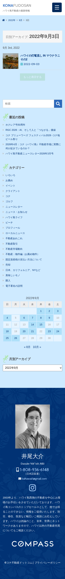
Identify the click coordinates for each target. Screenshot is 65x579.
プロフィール (13, 227)
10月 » (37, 347)
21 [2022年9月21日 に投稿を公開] (32, 331)
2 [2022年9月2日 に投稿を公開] (49, 311)
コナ (8, 196)
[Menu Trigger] (57, 7)
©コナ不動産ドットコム (18, 562)
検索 (58, 104)
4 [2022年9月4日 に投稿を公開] (7, 317)
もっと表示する (32, 76)
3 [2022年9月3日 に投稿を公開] (57, 311)
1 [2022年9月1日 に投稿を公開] (41, 311)
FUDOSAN (17, 5)
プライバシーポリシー (47, 562)
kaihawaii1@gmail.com (34, 478)
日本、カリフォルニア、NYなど (23, 270)
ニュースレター (14, 206)
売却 (8, 264)
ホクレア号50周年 (15, 124)
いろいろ (10, 175)
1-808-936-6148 (34, 469)
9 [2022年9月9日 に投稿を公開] (49, 317)
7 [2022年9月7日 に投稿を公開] (32, 317)
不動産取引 (12, 243)
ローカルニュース (15, 233)
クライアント (13, 191)
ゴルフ (9, 201)
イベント (10, 185)
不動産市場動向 (14, 249)
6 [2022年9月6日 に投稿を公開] (24, 317)
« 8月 (27, 347)
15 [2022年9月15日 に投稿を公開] (41, 324)
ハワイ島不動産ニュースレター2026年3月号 (30, 153)
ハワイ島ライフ (14, 217)
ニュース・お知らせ (16, 212)
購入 (8, 280)
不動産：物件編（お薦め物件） (23, 254)
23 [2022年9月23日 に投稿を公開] (49, 331)
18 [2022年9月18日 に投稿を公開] (7, 331)
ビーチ (9, 222)
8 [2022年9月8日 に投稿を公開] (41, 317)
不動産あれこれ (14, 238)
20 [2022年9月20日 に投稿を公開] (24, 331)
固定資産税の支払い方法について (24, 259)
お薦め (9, 180)
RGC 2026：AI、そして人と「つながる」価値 (31, 130)
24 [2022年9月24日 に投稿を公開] (57, 331)
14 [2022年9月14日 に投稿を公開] (32, 324)
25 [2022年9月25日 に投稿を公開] (7, 338)
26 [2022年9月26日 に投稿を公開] (15, 338)
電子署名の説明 (14, 285)
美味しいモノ (13, 275)
